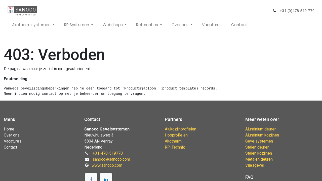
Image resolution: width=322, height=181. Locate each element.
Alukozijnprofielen (180, 129)
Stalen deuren (257, 147)
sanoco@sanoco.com (111, 159)
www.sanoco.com (107, 165)
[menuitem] (213, 25)
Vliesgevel (254, 165)
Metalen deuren (259, 159)
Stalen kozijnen (258, 153)
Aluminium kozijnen (262, 135)
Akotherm (173, 141)
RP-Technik (175, 147)
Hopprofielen (176, 135)
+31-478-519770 (108, 153)
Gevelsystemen (259, 141)
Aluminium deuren (260, 129)
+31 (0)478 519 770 (295, 11)
